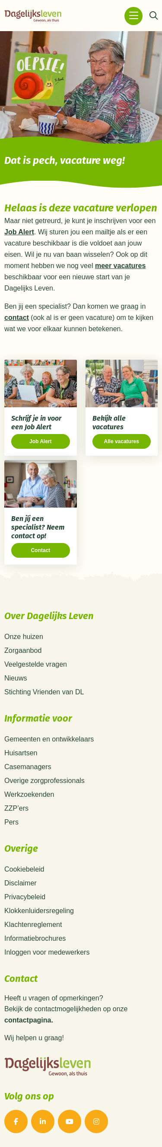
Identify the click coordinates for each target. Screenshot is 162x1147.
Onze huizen (23, 636)
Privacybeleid (24, 897)
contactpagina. (28, 1020)
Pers (11, 822)
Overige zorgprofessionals (44, 780)
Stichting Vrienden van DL (44, 692)
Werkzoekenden (29, 794)
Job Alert (19, 232)
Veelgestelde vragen (35, 664)
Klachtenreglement (33, 924)
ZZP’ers (16, 808)
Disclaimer (20, 883)
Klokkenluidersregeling (39, 910)
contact (16, 317)
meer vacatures (120, 265)
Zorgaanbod (22, 650)
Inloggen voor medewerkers (46, 952)
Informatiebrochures (35, 938)
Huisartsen (20, 753)
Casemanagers (27, 766)
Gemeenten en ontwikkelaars (49, 739)
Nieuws (15, 678)
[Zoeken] (153, 16)
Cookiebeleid (24, 869)
